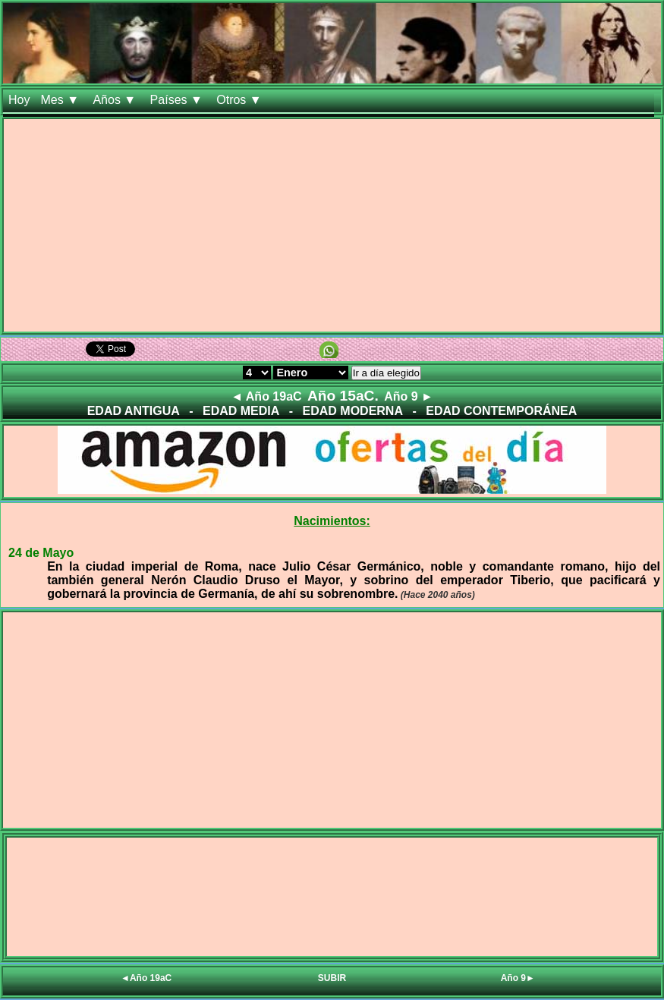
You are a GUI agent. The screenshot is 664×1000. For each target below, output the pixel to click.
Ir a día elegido (386, 373)
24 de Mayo (41, 552)
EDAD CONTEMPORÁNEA (501, 410)
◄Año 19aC (146, 978)
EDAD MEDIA (241, 410)
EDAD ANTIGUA (133, 410)
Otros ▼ (240, 99)
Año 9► (518, 978)
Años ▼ (116, 99)
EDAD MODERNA (353, 410)
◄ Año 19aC (266, 396)
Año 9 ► (408, 396)
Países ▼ (178, 99)
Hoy (19, 99)
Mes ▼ (61, 99)
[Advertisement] (332, 225)
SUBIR (332, 978)
